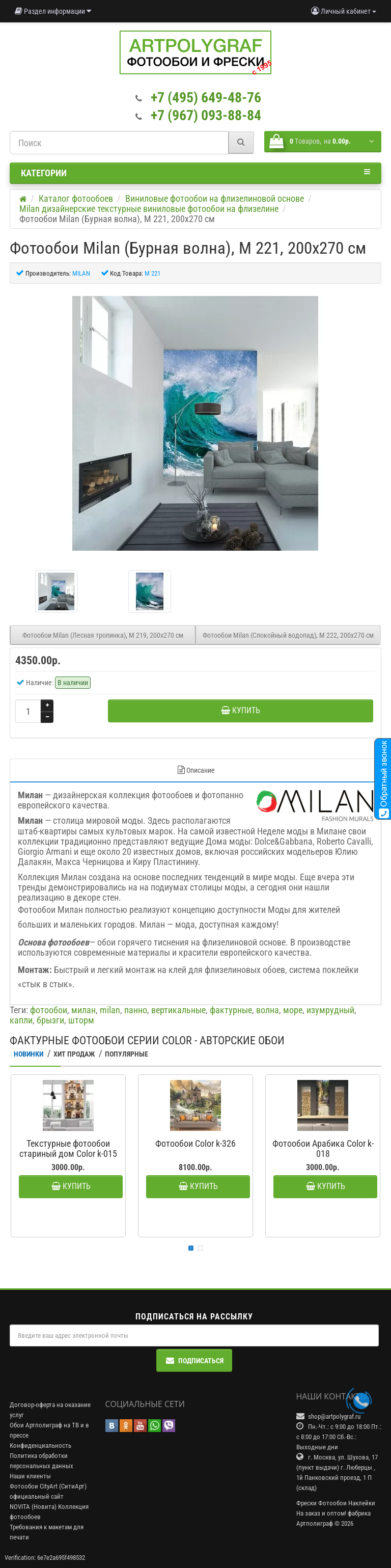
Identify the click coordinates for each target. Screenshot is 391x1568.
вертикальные (178, 1010)
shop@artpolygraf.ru (334, 1416)
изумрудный (330, 1010)
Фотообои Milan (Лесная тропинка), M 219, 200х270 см (102, 635)
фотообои (48, 1010)
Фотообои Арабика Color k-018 (323, 1148)
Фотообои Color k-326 (195, 1143)
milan (110, 1010)
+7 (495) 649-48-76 (206, 97)
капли (21, 1020)
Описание (195, 770)
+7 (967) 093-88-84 (206, 115)
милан (83, 1010)
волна (267, 1010)
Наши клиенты (30, 1476)
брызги (50, 1020)
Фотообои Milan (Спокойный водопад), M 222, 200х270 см (288, 635)
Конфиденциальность (40, 1445)
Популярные (126, 1054)
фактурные (231, 1010)
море (292, 1010)
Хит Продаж (74, 1054)
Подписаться (194, 1360)
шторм (81, 1020)
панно (135, 1010)
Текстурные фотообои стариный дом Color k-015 (68, 1148)
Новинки (28, 1054)
